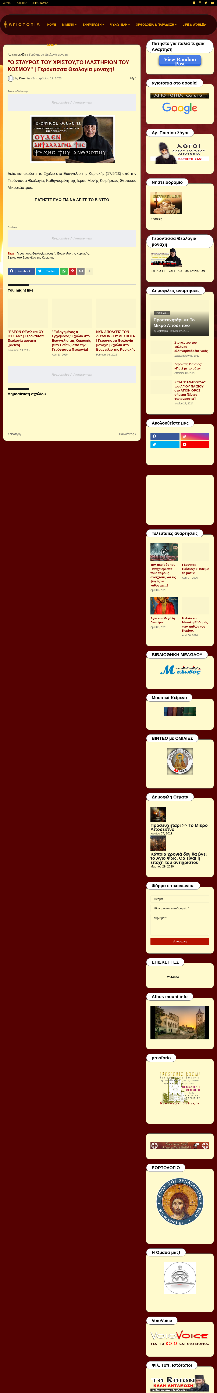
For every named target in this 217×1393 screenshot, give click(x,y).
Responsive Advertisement (71, 102)
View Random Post (180, 60)
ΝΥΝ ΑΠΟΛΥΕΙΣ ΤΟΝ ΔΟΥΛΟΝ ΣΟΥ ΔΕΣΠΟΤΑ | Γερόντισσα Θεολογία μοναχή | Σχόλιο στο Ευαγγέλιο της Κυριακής (115, 340)
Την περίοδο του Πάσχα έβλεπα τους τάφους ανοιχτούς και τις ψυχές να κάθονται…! (163, 575)
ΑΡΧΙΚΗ (8, 2)
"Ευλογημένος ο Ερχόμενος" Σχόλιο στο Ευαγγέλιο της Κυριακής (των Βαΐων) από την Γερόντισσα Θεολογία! (71, 340)
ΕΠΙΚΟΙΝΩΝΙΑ (40, 2)
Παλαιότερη (126, 434)
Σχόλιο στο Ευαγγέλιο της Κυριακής (31, 257)
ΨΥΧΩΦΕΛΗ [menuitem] (118, 24)
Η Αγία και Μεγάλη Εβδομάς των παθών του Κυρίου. (195, 624)
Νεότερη (15, 434)
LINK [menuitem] (50, 44)
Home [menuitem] (51, 24)
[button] (188, 25)
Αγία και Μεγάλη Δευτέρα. (162, 620)
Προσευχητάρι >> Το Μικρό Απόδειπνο (174, 323)
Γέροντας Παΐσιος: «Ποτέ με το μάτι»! (188, 366)
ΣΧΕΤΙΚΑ (22, 2)
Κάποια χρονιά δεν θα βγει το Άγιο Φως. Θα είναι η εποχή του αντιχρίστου (178, 858)
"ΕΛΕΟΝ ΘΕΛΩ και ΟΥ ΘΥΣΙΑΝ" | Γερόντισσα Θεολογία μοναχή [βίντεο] (26, 338)
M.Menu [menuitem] (68, 24)
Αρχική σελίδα (17, 54)
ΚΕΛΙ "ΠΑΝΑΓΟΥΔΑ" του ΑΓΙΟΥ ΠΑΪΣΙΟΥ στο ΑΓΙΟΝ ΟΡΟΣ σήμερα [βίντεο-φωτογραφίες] (190, 390)
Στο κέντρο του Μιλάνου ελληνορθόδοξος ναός (191, 347)
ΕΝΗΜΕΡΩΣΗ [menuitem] (92, 24)
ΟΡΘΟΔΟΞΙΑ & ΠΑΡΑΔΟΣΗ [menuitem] (155, 24)
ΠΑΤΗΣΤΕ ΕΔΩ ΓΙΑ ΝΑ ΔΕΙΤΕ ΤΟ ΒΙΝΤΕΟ (72, 200)
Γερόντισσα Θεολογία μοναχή (36, 253)
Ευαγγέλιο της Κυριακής (73, 253)
